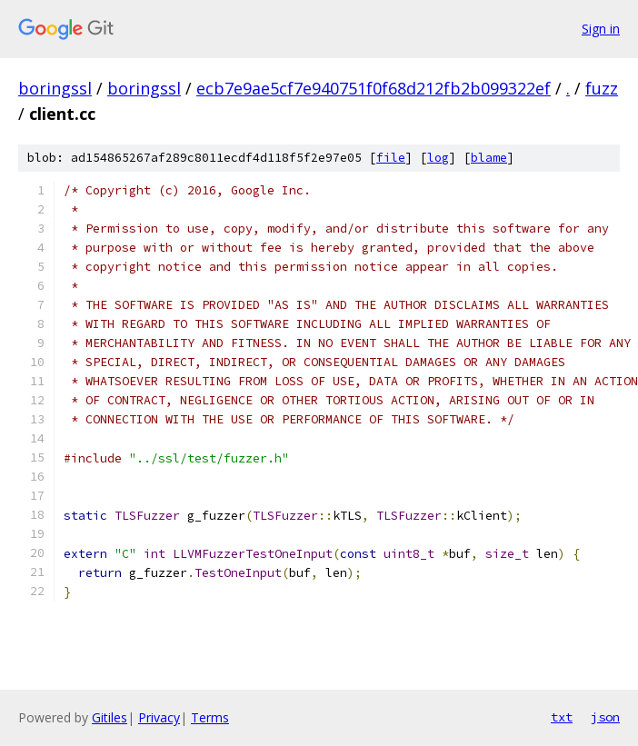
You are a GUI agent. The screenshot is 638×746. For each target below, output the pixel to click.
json (605, 717)
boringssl (55, 88)
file (390, 157)
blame (489, 157)
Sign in (601, 28)
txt (562, 717)
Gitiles (109, 717)
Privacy (159, 717)
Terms (210, 717)
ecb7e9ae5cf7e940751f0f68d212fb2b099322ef (373, 88)
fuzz (601, 88)
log (438, 157)
